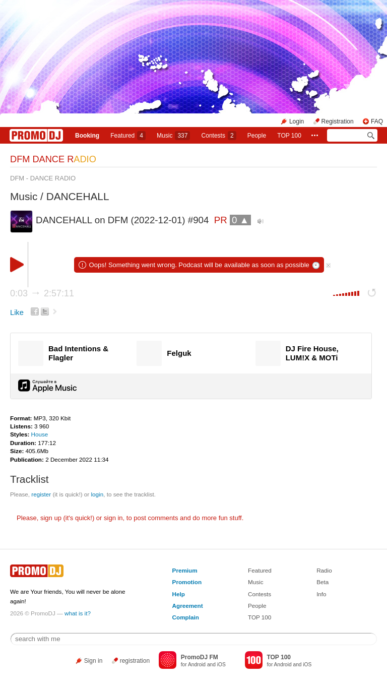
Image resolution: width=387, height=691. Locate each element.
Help (178, 594)
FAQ (377, 121)
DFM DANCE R (53, 159)
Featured (128, 135)
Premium (185, 570)
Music (173, 135)
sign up (50, 518)
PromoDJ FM (199, 657)
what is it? (77, 613)
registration (135, 661)
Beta (322, 582)
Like (17, 312)
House (39, 434)
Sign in (93, 661)
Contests (259, 594)
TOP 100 (289, 135)
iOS (221, 664)
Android (197, 664)
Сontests (219, 135)
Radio (324, 570)
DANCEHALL (77, 196)
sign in (113, 518)
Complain (185, 617)
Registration (337, 121)
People (256, 135)
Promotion (187, 582)
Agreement (187, 605)
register (41, 494)
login (97, 494)
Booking (87, 135)
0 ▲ (240, 220)
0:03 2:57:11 (42, 293)
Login (296, 121)
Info (321, 594)
